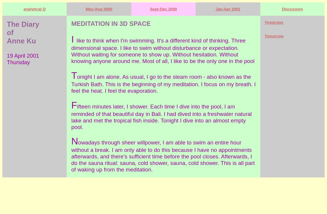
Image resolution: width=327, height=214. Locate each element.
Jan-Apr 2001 (228, 9)
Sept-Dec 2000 (163, 9)
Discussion (292, 9)
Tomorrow (274, 36)
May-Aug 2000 (99, 9)
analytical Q (34, 9)
